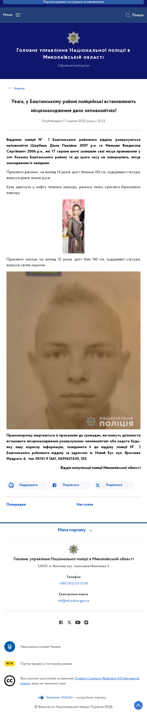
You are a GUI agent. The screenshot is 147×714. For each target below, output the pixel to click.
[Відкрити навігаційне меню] (18, 15)
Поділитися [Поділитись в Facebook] (71, 485)
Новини (19, 88)
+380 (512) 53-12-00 (73, 583)
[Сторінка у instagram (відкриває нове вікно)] (86, 622)
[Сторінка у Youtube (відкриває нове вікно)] (77, 622)
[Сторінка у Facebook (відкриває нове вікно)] (61, 622)
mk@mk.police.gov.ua (73, 601)
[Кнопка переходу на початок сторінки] (138, 705)
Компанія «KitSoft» (60, 697)
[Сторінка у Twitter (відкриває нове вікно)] (69, 622)
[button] (73, 530)
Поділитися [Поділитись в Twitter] (114, 485)
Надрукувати (28, 485)
